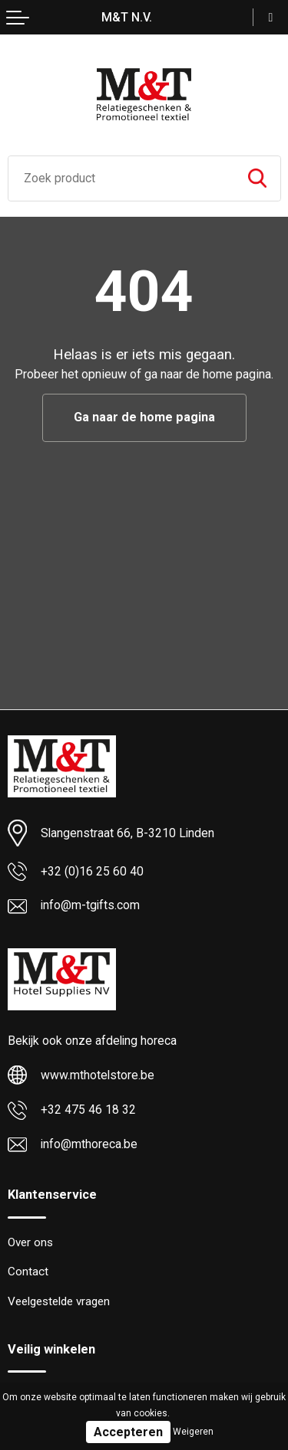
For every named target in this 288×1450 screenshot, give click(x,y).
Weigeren (193, 1431)
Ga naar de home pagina (144, 417)
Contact (28, 1271)
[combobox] (121, 178)
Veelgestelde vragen (59, 1301)
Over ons (30, 1242)
